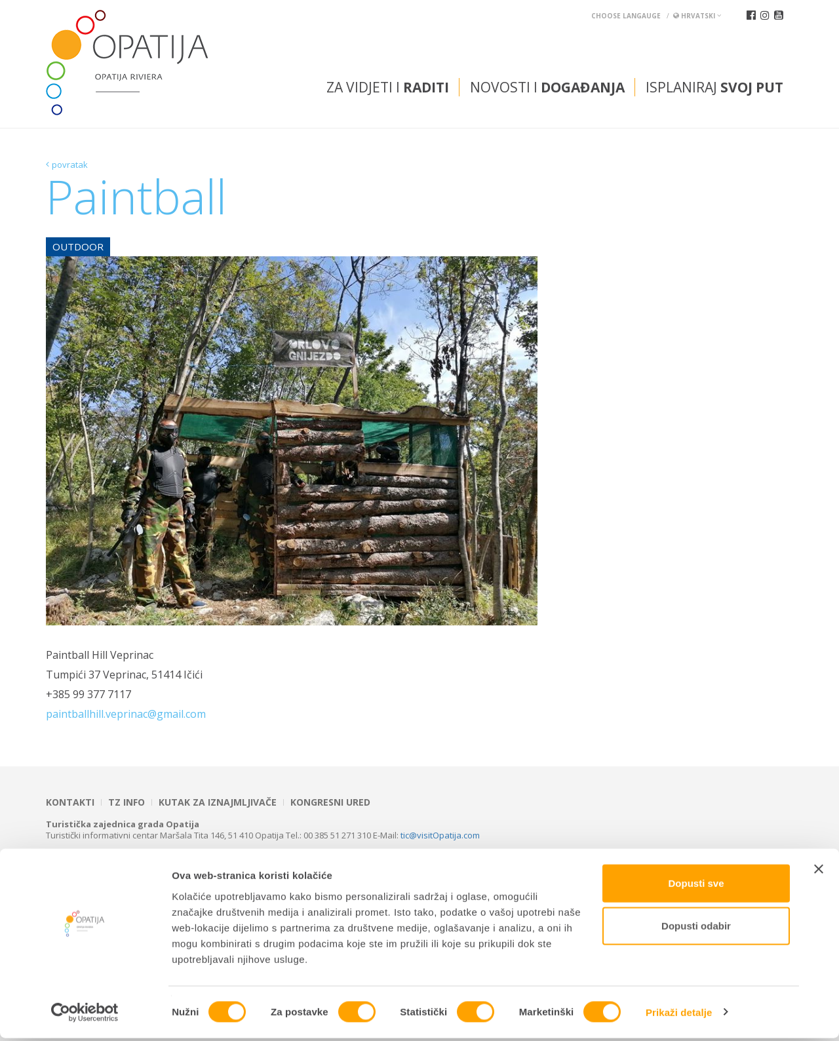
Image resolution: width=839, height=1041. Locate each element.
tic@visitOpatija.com (440, 835)
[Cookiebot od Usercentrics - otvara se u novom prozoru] (85, 1015)
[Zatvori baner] (818, 871)
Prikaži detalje (679, 1015)
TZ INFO (126, 802)
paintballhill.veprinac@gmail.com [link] (126, 714)
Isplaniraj (714, 87)
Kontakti (70, 802)
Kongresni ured (330, 802)
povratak (70, 164)
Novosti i (547, 87)
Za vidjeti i (387, 87)
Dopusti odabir (696, 929)
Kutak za (218, 802)
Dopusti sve (696, 886)
